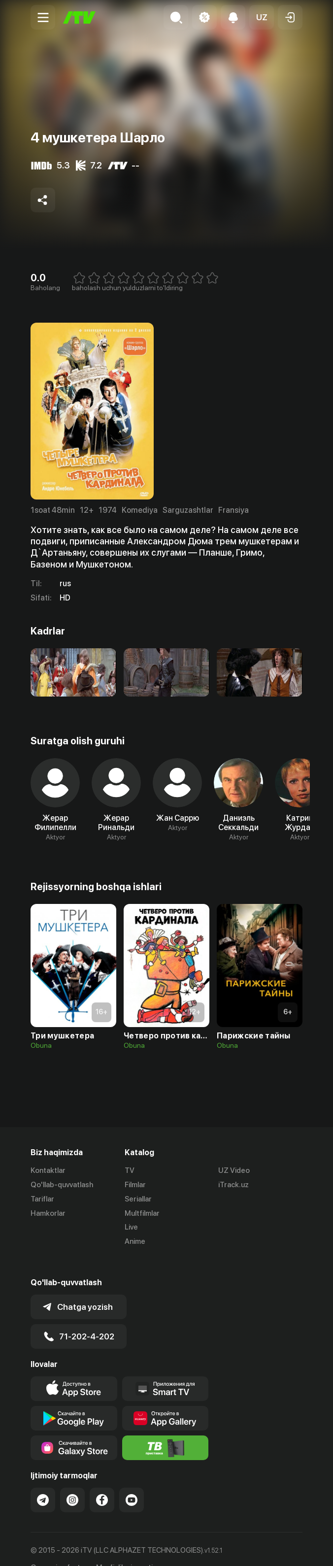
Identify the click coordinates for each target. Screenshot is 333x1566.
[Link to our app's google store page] (74, 1399)
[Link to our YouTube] (131, 1480)
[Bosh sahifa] (79, 17)
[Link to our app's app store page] (74, 1369)
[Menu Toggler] (43, 17)
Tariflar (42, 1199)
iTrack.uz (233, 1184)
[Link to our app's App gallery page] (165, 1399)
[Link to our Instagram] (72, 1480)
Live (131, 1227)
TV (129, 1170)
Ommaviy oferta (57, 1548)
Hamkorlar (48, 1213)
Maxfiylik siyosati (124, 1548)
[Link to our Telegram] (43, 1480)
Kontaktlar (48, 1170)
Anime (135, 1241)
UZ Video (234, 1170)
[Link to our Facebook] (102, 1480)
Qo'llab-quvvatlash (62, 1184)
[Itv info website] (165, 1428)
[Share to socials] (43, 200)
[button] (261, 17)
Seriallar (138, 1199)
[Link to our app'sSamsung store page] (74, 1428)
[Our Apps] (165, 1369)
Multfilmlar (142, 1213)
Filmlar (135, 1184)
